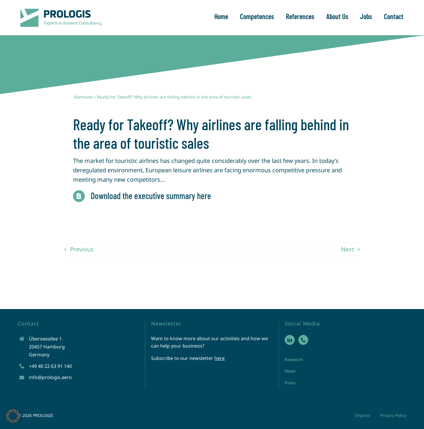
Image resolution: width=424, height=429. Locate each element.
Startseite (83, 97)
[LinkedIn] (290, 340)
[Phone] (303, 340)
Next (347, 249)
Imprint (362, 415)
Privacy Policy (393, 415)
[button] (13, 416)
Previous (82, 249)
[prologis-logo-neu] (60, 9)
